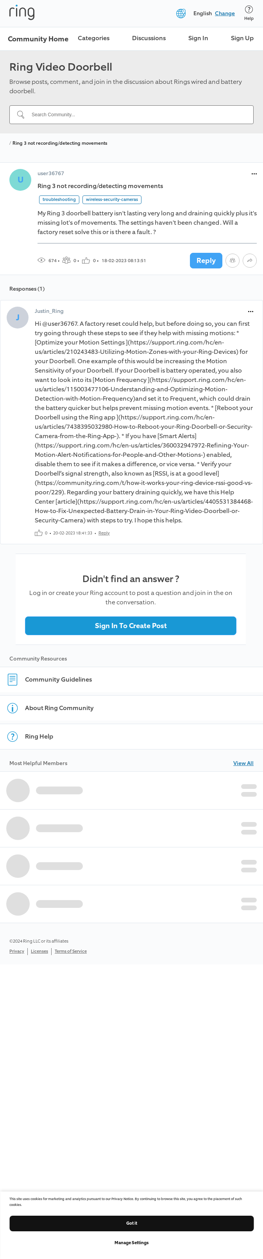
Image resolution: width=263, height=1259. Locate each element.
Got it (131, 1223)
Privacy (16, 951)
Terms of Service (71, 951)
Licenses (39, 951)
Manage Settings (131, 1243)
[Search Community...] (136, 114)
